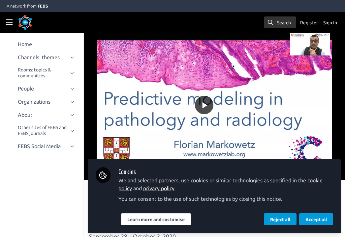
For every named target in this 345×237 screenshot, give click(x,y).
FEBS (43, 6)
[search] (280, 22)
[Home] (34, 22)
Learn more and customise (156, 219)
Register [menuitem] (309, 22)
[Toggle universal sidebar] (9, 22)
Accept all (316, 219)
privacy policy (159, 188)
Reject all (280, 219)
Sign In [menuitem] (330, 22)
